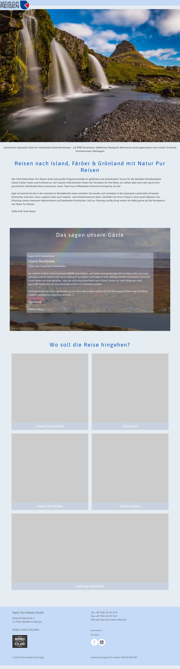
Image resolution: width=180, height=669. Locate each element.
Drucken (95, 635)
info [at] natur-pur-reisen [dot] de (108, 619)
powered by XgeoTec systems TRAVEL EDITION (114, 657)
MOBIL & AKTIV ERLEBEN (25, 629)
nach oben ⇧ (97, 630)
